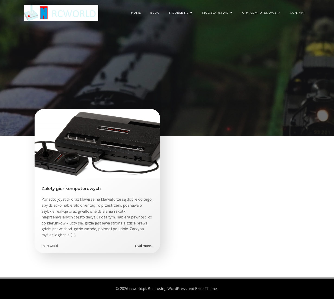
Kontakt (297, 12)
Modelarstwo (217, 12)
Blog (155, 12)
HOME (136, 12)
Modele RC (181, 12)
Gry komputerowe (261, 12)
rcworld (52, 245)
